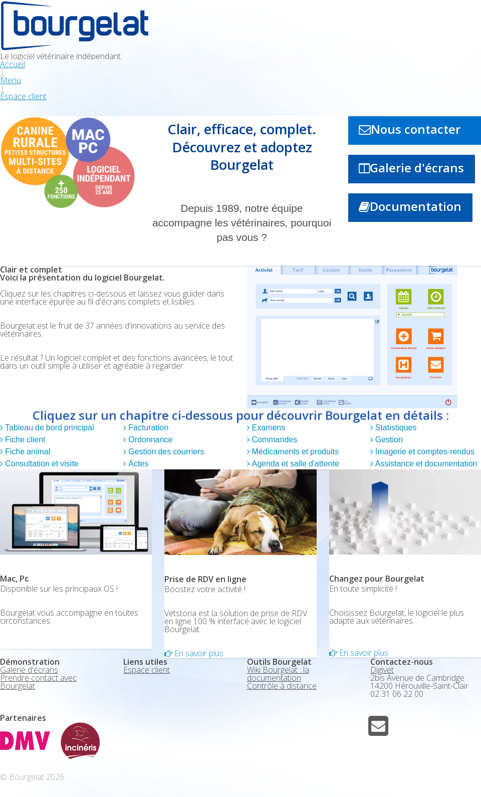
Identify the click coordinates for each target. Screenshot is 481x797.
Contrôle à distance (282, 685)
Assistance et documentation (425, 464)
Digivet (382, 669)
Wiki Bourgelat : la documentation (278, 673)
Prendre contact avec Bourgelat (38, 681)
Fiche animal (26, 452)
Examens (268, 428)
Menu (10, 80)
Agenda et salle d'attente (294, 464)
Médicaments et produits (294, 452)
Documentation (415, 206)
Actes (137, 464)
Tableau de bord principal (48, 428)
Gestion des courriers (165, 452)
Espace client (23, 96)
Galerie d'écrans (417, 167)
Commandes (274, 440)
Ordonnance (149, 440)
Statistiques (395, 428)
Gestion (388, 440)
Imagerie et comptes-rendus (423, 452)
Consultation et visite (41, 464)
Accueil (12, 64)
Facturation (147, 428)
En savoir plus (197, 653)
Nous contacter (415, 129)
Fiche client (24, 440)
